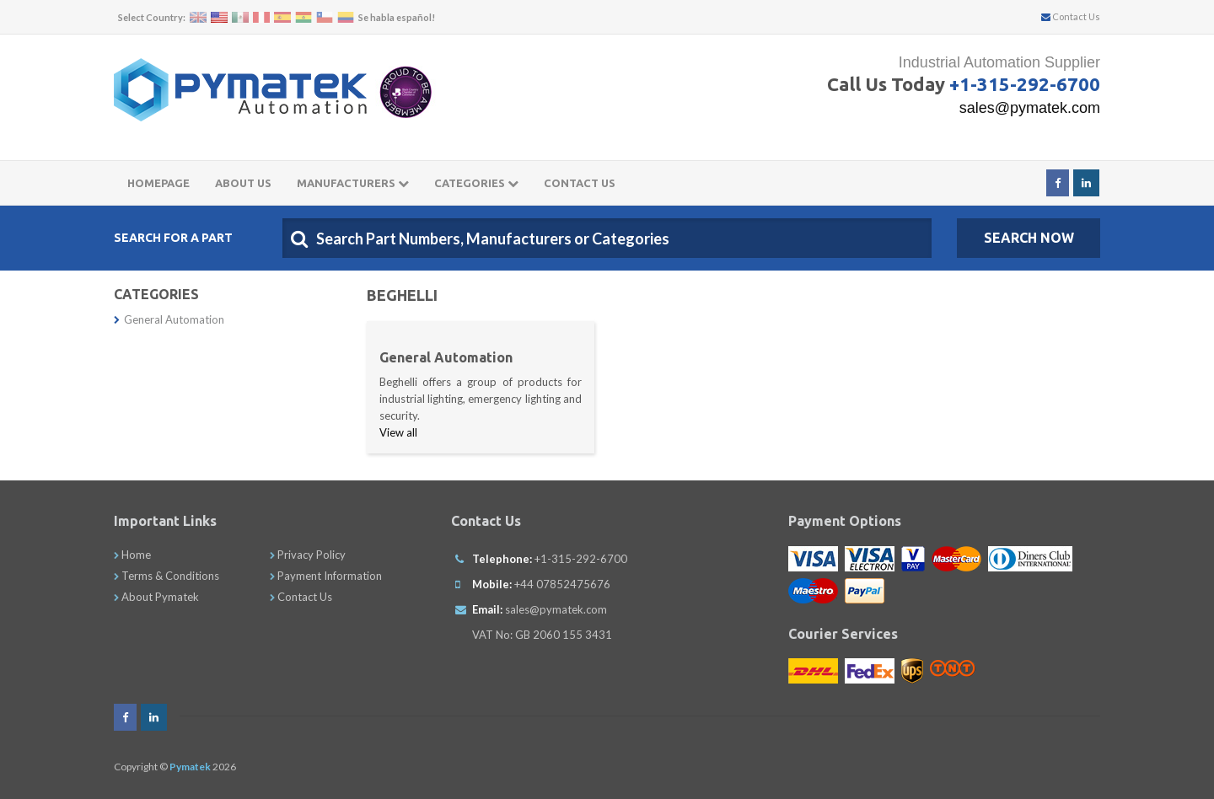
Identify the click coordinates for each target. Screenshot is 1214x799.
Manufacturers (353, 183)
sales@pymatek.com (1029, 107)
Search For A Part (173, 237)
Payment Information (326, 575)
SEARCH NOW (1029, 237)
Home (132, 554)
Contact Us (1070, 16)
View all (398, 432)
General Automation (169, 319)
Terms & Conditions (166, 575)
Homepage (158, 183)
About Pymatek (156, 596)
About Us (243, 183)
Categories (476, 183)
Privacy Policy (308, 554)
